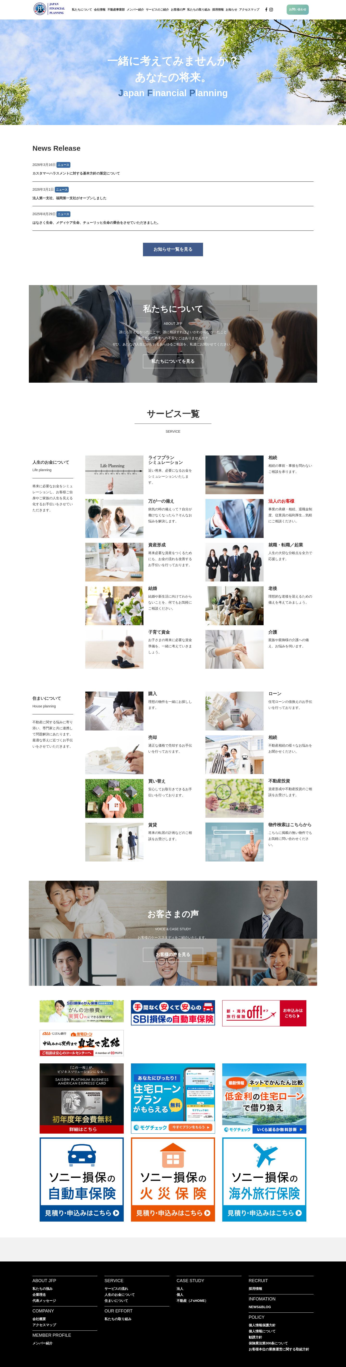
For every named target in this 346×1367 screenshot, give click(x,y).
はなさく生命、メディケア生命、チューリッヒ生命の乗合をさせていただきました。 (96, 223)
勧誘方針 (255, 1337)
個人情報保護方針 (262, 1325)
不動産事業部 (116, 9)
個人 (180, 1295)
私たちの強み (42, 1289)
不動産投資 (279, 781)
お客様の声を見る (173, 954)
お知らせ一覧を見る (173, 249)
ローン (274, 693)
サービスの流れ (116, 1289)
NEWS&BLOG (260, 1307)
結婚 (152, 588)
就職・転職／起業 (285, 545)
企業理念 (39, 1295)
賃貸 (152, 825)
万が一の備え (161, 501)
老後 (272, 588)
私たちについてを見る (173, 361)
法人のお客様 (281, 501)
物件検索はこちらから (290, 824)
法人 (180, 1289)
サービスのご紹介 (157, 9)
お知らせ (231, 9)
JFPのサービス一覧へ (173, 448)
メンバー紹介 (135, 9)
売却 (152, 737)
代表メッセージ (44, 1301)
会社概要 (39, 1319)
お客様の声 (178, 9)
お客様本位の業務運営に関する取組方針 (279, 1349)
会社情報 (99, 9)
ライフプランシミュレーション (165, 460)
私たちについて (82, 9)
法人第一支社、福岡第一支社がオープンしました (69, 198)
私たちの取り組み (198, 9)
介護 (272, 632)
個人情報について (262, 1331)
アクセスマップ (249, 9)
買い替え (157, 781)
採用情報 (218, 9)
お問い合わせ (297, 9)
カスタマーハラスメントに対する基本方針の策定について (76, 173)
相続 (272, 457)
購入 (152, 693)
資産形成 (157, 545)
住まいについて (46, 698)
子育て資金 (159, 632)
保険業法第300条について (268, 1343)
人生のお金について (50, 462)
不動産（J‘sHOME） (192, 1301)
